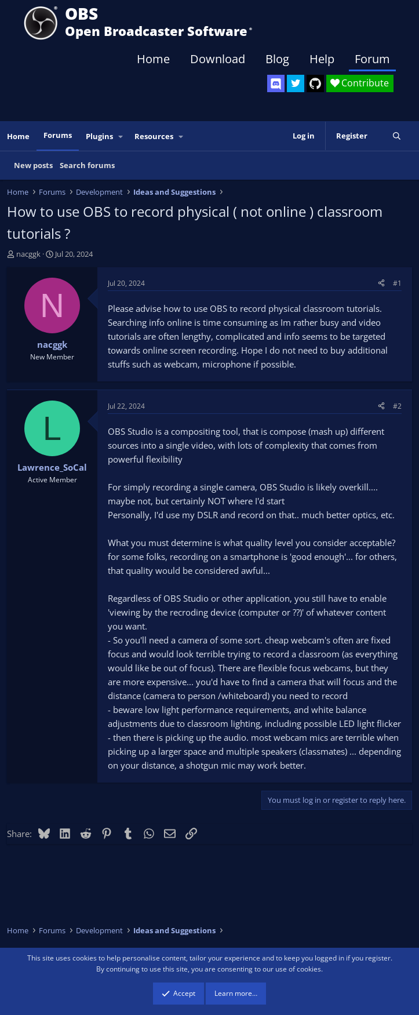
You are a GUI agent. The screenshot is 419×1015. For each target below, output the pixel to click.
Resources (153, 136)
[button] (121, 136)
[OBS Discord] (276, 83)
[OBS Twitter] (295, 83)
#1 (397, 283)
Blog (277, 59)
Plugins (99, 136)
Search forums (87, 165)
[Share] (381, 283)
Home (153, 59)
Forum (372, 59)
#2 (397, 406)
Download (217, 59)
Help (321, 59)
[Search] (396, 136)
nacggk (28, 254)
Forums (57, 135)
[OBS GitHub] (315, 83)
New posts (33, 165)
